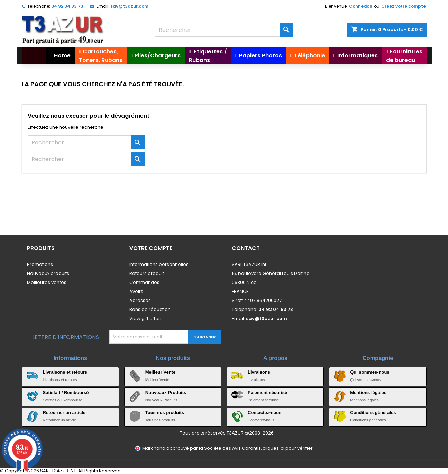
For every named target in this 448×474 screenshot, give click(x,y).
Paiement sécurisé (267, 392)
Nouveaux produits (48, 273)
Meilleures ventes (46, 282)
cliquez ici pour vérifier (288, 448)
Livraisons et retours (65, 372)
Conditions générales (373, 412)
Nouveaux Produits (165, 392)
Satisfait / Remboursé (66, 392)
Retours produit (146, 273)
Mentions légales (368, 392)
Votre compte (150, 248)
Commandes (144, 282)
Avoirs (136, 291)
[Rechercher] (224, 30)
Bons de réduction (150, 309)
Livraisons (259, 372)
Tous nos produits (164, 412)
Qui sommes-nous (369, 372)
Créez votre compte (403, 6)
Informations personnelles (159, 264)
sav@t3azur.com (129, 6)
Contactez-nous (265, 412)
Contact (246, 248)
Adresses (140, 300)
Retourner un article (64, 412)
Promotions (40, 264)
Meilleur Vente (160, 372)
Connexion (360, 6)
